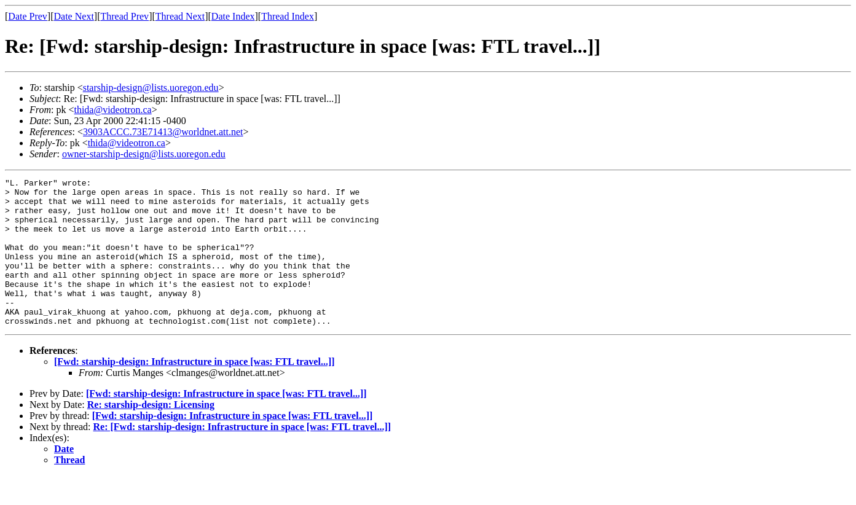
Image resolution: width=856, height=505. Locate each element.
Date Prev (27, 16)
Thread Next (180, 16)
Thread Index (287, 16)
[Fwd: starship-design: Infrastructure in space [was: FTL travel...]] (194, 391)
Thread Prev (124, 16)
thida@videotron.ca (112, 109)
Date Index (233, 16)
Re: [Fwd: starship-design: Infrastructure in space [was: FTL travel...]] (242, 456)
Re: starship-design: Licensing (150, 434)
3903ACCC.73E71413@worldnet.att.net (163, 132)
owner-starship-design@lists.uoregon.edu (144, 154)
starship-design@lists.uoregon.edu (151, 87)
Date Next (74, 16)
